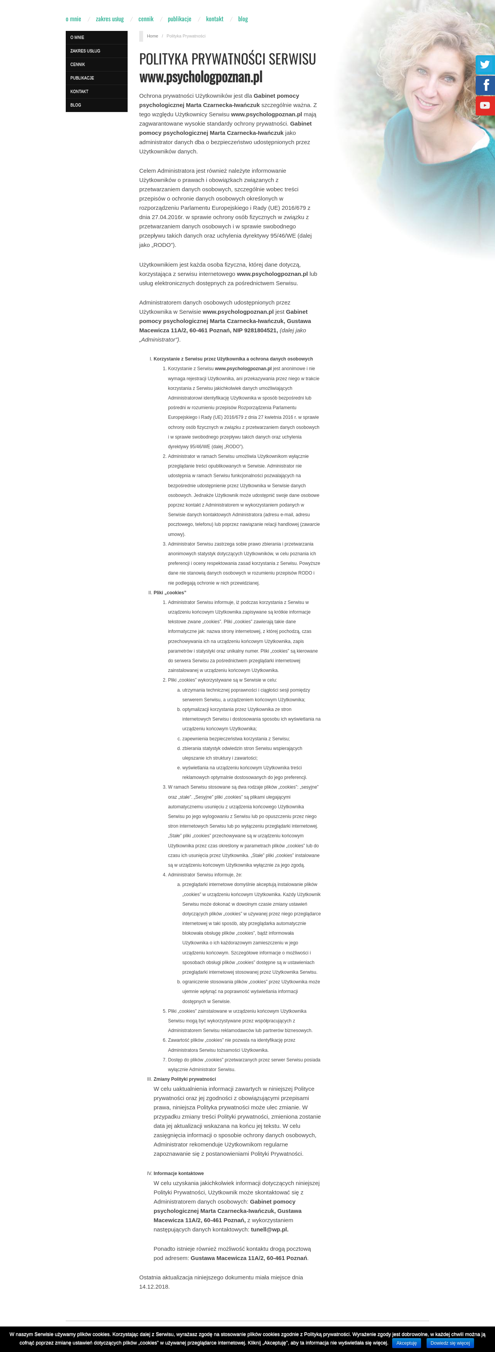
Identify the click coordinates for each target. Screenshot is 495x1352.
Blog (243, 18)
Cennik (146, 18)
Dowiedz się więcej (450, 1343)
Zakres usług (110, 18)
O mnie (73, 18)
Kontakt (215, 18)
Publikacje (179, 18)
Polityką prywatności (327, 1334)
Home (152, 36)
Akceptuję (406, 1343)
